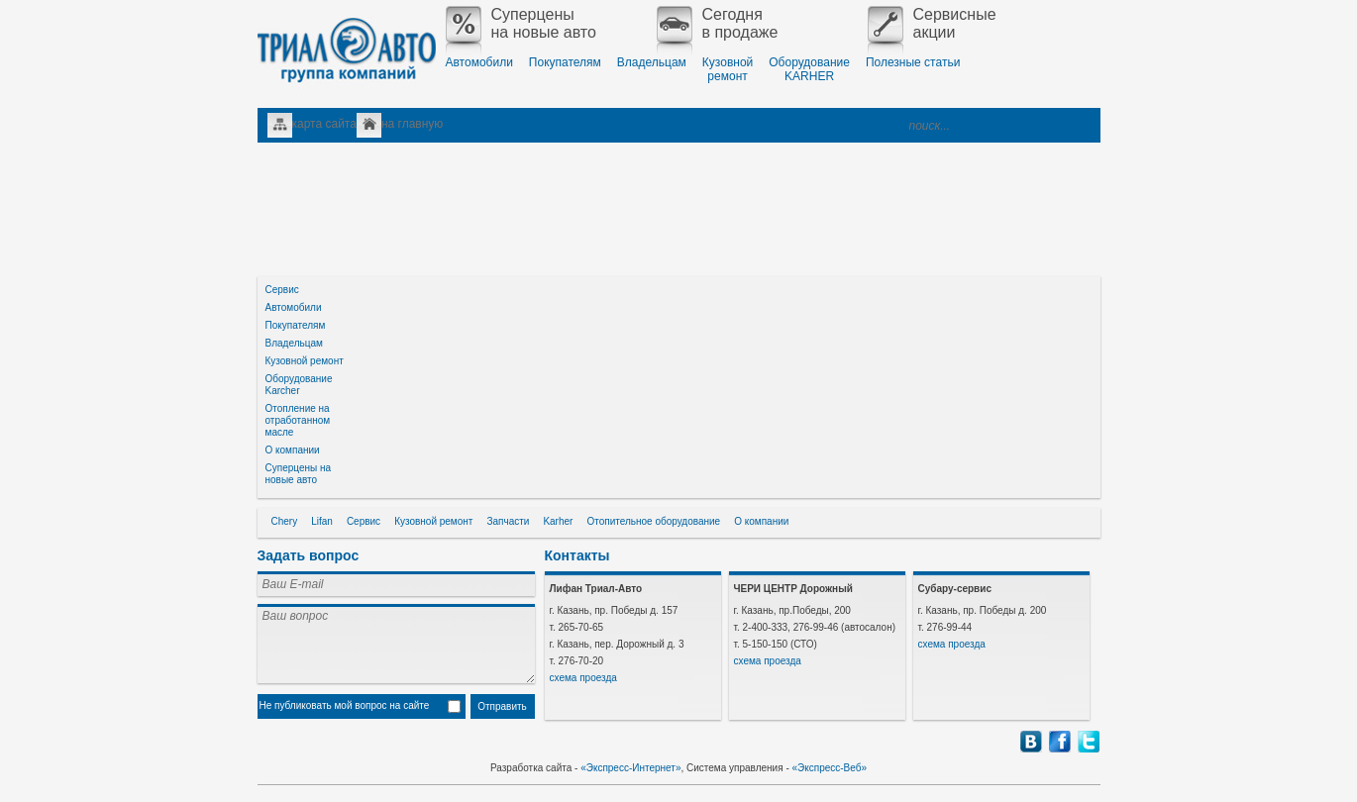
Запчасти (507, 521)
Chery (284, 521)
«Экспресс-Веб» (830, 767)
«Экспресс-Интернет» (630, 767)
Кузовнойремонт (727, 69)
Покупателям (565, 62)
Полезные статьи (913, 62)
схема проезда (583, 677)
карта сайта (324, 124)
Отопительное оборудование (653, 521)
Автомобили (479, 62)
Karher (558, 521)
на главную (412, 124)
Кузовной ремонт (304, 360)
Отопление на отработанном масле (298, 420)
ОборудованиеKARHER (809, 69)
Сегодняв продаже (718, 24)
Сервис (282, 289)
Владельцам (651, 62)
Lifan (322, 521)
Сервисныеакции (932, 24)
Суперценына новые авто (521, 24)
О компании (292, 450)
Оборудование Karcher (299, 384)
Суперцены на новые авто (298, 473)
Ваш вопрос (396, 643)
